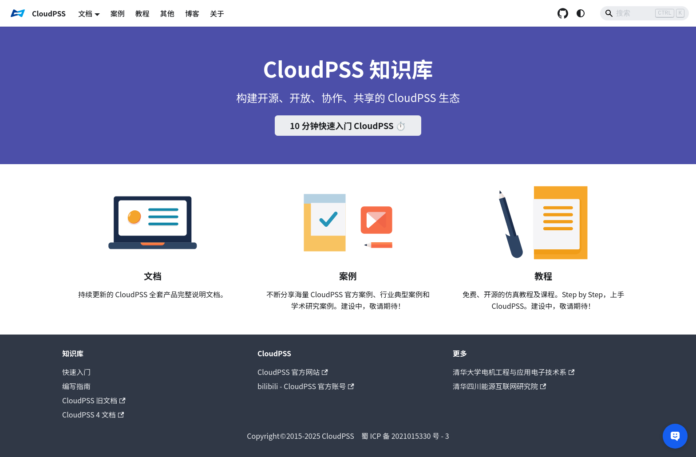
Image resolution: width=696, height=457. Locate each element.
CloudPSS (300, 435)
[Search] (644, 13)
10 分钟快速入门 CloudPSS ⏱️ (348, 125)
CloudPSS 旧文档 (94, 400)
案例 (118, 13)
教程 (142, 13)
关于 (217, 13)
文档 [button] (85, 13)
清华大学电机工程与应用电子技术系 (513, 371)
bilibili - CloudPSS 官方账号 (305, 386)
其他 (167, 13)
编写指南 (76, 386)
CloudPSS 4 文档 (93, 414)
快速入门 (76, 371)
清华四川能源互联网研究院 (499, 386)
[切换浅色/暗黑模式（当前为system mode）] (580, 13)
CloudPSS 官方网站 (292, 371)
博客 (192, 13)
